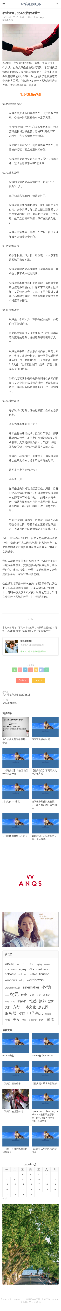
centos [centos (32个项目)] (27, 964)
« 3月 (5, 1198)
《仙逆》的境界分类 (15, 1101)
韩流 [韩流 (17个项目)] (50, 1019)
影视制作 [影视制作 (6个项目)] (22, 1001)
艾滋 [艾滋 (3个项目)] (24, 1020)
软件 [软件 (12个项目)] (42, 1019)
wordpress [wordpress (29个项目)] (35, 980)
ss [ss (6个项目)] (25, 974)
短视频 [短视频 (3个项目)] (48, 1014)
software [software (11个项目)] (10, 974)
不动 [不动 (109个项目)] (46, 986)
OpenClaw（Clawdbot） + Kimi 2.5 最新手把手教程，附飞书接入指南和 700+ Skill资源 (45, 1105)
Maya (42, 17)
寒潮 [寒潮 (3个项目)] (7, 1001)
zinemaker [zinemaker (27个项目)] (31, 987)
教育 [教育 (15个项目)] (51, 1001)
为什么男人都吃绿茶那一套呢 (15, 730)
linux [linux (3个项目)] (7, 969)
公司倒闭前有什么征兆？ (15, 825)
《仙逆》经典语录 (15, 1073)
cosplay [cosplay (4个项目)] (38, 964)
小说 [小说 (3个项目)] (13, 1001)
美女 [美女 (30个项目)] (16, 1019)
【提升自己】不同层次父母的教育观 (45, 761)
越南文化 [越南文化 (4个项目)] (32, 1020)
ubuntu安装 (15, 1045)
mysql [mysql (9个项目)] (22, 969)
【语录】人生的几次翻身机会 (45, 1139)
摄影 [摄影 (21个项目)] (42, 1001)
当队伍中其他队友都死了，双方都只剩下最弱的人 (45, 794)
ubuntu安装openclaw (45, 1045)
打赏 (39, 680)
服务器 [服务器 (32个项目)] (10, 1013)
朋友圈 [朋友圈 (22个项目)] (43, 1007)
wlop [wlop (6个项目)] (21, 980)
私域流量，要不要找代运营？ (37, 630)
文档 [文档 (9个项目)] (8, 1007)
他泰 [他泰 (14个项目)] (24, 995)
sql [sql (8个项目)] (20, 974)
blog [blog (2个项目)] (17, 964)
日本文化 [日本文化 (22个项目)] (29, 1007)
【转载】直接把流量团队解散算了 (15, 1139)
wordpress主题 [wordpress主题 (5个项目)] (12, 987)
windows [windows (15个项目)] (11, 980)
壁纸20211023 (9, 703)
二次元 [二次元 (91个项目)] (12, 994)
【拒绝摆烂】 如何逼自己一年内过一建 (15, 761)
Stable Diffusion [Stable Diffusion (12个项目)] (39, 974)
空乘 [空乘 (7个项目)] (7, 1020)
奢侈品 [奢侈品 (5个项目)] (46, 995)
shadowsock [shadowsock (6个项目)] (43, 969)
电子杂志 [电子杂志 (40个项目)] (35, 1013)
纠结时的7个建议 (15, 791)
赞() (22, 680)
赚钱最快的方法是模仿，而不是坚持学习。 (45, 826)
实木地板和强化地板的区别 (16, 694)
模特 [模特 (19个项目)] (22, 1013)
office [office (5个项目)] (31, 969)
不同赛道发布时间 (45, 729)
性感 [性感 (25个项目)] (33, 1001)
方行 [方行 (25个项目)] (16, 1007)
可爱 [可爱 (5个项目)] (38, 995)
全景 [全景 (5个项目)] (31, 995)
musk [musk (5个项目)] (14, 969)
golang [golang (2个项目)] (47, 964)
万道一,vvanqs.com (16, 1299)
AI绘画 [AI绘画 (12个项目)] (9, 964)
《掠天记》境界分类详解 (45, 1073)
